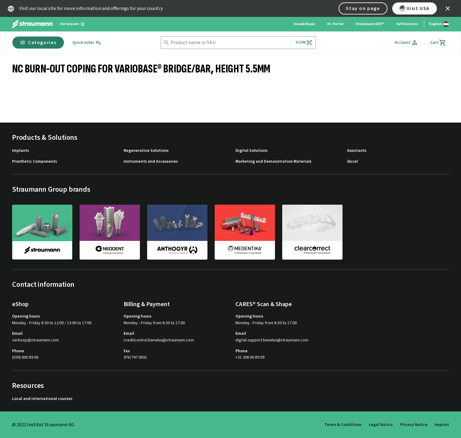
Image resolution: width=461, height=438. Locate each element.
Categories (38, 42)
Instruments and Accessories (151, 162)
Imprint (442, 425)
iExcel (352, 162)
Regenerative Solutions (146, 151)
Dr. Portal (335, 24)
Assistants (356, 151)
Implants (20, 151)
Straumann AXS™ (369, 24)
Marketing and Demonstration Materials (273, 162)
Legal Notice (381, 425)
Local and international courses (42, 399)
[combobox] (230, 42)
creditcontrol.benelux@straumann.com (159, 340)
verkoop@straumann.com (35, 340)
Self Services (407, 24)
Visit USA (414, 8)
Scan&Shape (304, 24)
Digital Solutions (251, 151)
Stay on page (363, 8)
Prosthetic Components (34, 162)
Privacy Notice (414, 425)
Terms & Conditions (343, 425)
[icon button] (448, 8)
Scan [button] (303, 42)
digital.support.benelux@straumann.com (271, 340)
